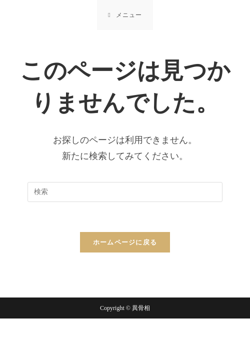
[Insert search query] (125, 192)
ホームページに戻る (125, 242)
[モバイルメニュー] (124, 15)
